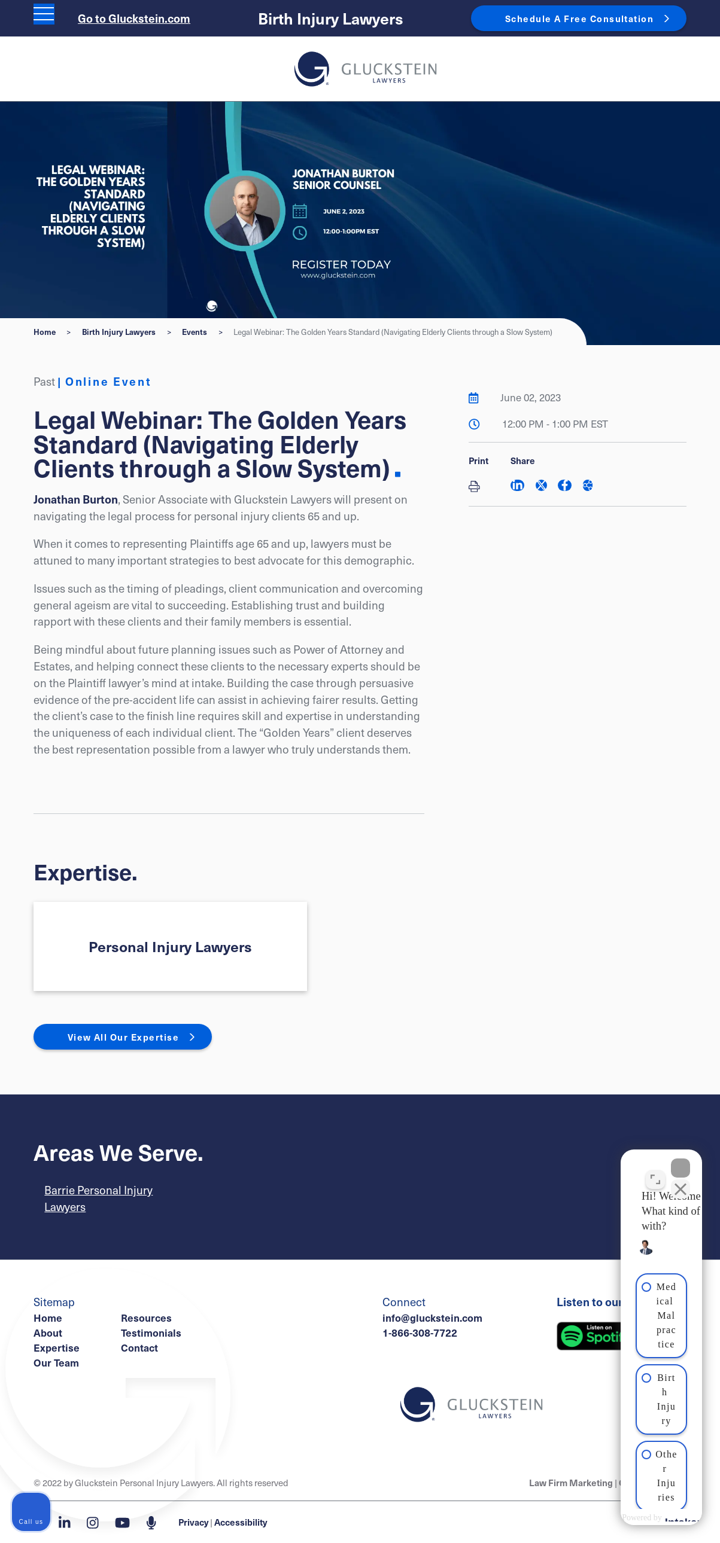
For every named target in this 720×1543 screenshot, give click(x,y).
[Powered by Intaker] (616, 1517)
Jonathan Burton (76, 499)
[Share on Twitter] (541, 485)
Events (194, 331)
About (48, 1332)
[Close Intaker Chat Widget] (680, 1160)
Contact (139, 1347)
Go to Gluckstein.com (134, 18)
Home (45, 331)
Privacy (193, 1521)
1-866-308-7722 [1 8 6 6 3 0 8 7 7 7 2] (419, 1332)
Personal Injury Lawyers (170, 946)
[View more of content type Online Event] (103, 381)
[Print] (478, 486)
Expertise (57, 1347)
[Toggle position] (655, 1172)
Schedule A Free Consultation (579, 18)
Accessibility (240, 1521)
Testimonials (151, 1332)
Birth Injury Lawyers (330, 18)
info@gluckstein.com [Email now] (432, 1317)
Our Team (56, 1362)
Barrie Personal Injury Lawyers (98, 1198)
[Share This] (588, 485)
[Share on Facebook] (565, 485)
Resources (146, 1317)
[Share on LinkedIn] (517, 485)
